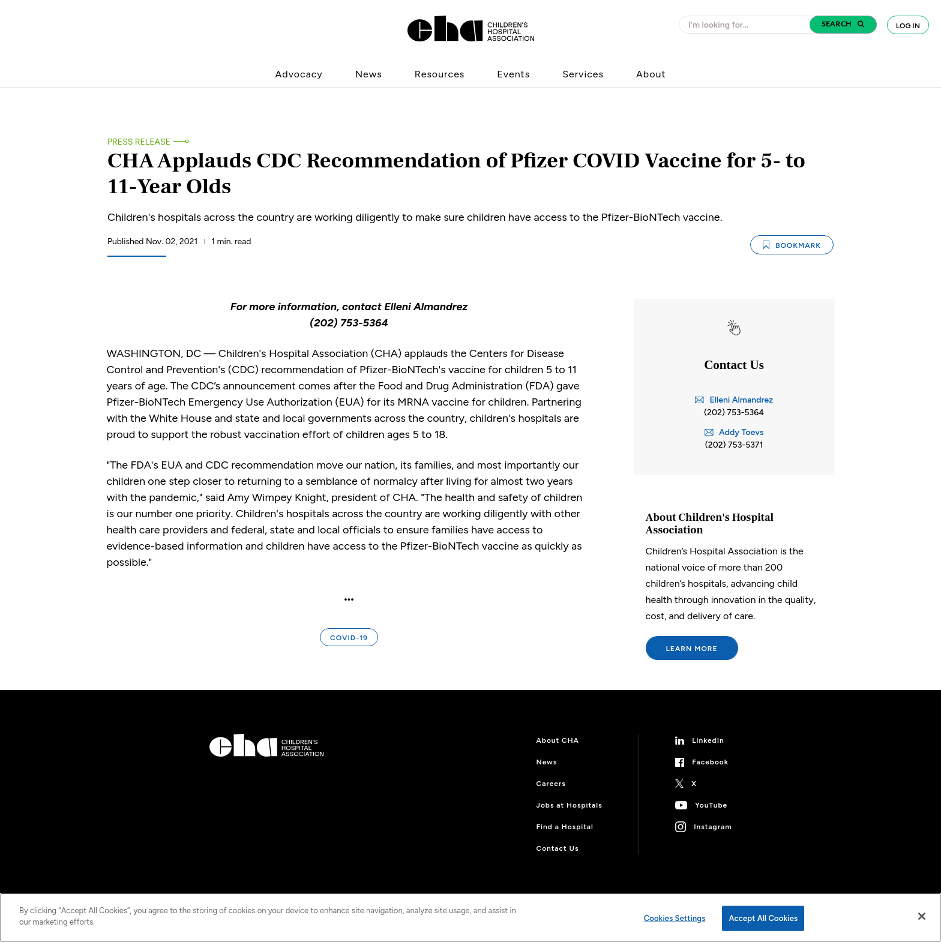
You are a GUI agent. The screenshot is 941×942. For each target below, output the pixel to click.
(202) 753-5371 (734, 445)
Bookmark (792, 245)
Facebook (710, 762)
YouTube (711, 805)
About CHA (558, 740)
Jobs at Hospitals (570, 805)
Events (513, 74)
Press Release (138, 142)
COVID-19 (349, 638)
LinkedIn (708, 740)
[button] (843, 25)
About (651, 74)
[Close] (922, 916)
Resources (440, 74)
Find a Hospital (565, 827)
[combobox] (748, 25)
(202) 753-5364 (734, 412)
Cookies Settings (675, 918)
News (368, 74)
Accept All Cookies (763, 918)
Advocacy (299, 74)
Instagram (713, 827)
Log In (908, 26)
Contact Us (558, 848)
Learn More (692, 648)
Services (583, 74)
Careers (551, 783)
